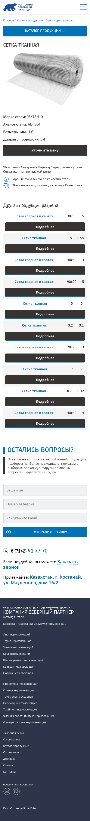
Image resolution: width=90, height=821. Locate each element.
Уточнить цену (45, 150)
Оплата (8, 765)
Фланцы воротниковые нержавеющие (29, 716)
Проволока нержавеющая (20, 684)
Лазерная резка (13, 733)
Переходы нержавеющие (20, 703)
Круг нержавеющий (16, 654)
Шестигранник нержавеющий (23, 660)
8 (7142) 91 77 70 (13, 617)
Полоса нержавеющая (18, 673)
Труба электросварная (18, 696)
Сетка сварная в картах (34, 216)
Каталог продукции (16, 746)
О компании (11, 739)
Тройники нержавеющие (20, 709)
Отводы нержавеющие (18, 690)
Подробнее (45, 227)
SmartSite (29, 808)
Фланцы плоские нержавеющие (24, 722)
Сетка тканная (14, 171)
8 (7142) (29, 551)
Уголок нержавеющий (18, 647)
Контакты (9, 771)
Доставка (9, 759)
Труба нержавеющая (17, 641)
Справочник (11, 752)
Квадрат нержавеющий (18, 666)
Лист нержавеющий (16, 634)
